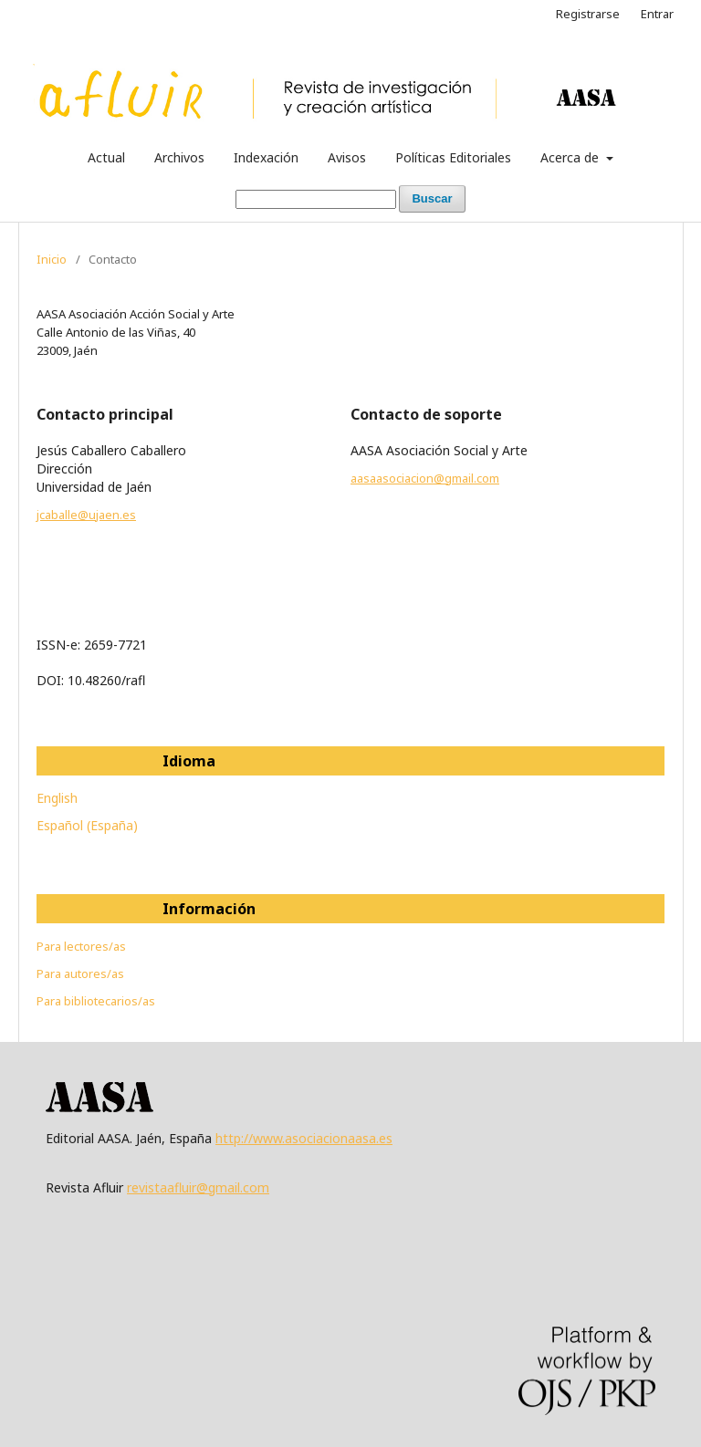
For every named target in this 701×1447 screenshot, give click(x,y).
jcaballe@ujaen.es (86, 514)
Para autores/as (80, 973)
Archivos (179, 157)
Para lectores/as (81, 946)
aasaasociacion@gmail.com (424, 478)
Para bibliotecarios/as (96, 1001)
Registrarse (588, 13)
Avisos (347, 157)
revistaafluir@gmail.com (198, 1187)
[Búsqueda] (315, 199)
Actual (106, 157)
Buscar (432, 198)
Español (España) (87, 825)
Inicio (52, 259)
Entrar (657, 13)
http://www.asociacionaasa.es (303, 1138)
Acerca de (571, 157)
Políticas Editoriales (453, 157)
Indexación (266, 157)
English (57, 798)
